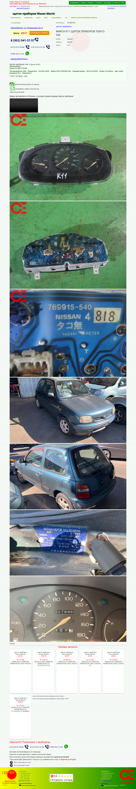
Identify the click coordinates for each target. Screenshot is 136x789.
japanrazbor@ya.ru (19, 58)
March (46, 17)
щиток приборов (56, 17)
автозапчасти (28, 17)
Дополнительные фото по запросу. (24, 84)
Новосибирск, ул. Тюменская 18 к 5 (27, 27)
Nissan (38, 17)
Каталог (91, 2)
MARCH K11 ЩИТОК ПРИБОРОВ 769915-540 (84, 17)
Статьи (116, 2)
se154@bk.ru (111, 8)
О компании (74, 2)
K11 (66, 17)
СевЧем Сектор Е (15, 17)
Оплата (99, 2)
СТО (122, 2)
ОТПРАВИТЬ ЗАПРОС (39, 33)
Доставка (107, 2)
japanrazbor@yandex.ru (23, 8)
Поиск (83, 2)
